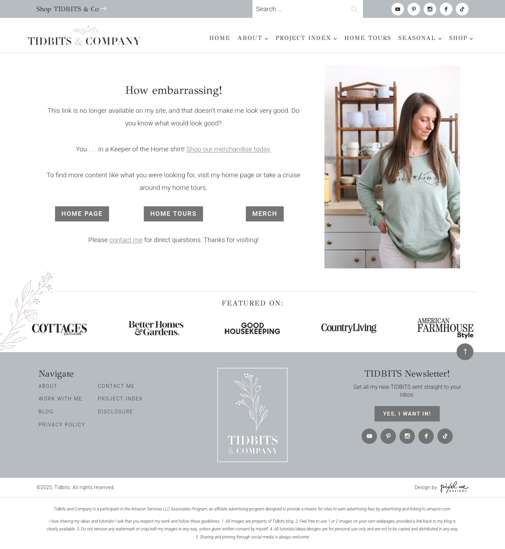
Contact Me (116, 386)
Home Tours (367, 38)
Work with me (60, 399)
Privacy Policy (62, 424)
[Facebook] (446, 9)
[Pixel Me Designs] (453, 487)
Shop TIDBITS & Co (67, 9)
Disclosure (115, 411)
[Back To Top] (465, 351)
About (48, 386)
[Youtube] (397, 9)
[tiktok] (462, 9)
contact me (125, 240)
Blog (46, 411)
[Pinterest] (414, 9)
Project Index (120, 399)
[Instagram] (430, 9)
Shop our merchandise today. (228, 149)
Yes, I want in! (407, 414)
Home (219, 38)
